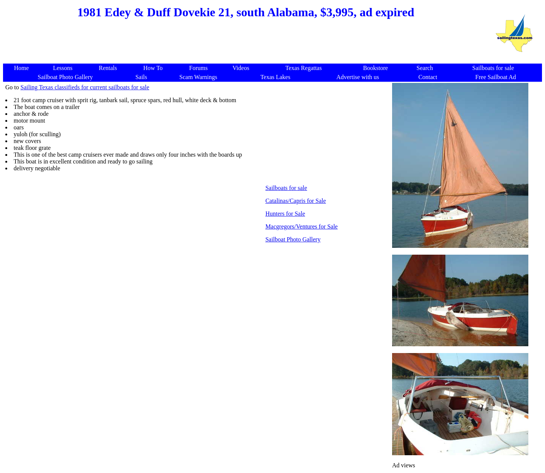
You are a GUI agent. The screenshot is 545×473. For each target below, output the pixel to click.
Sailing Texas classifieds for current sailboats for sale (84, 87)
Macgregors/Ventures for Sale (301, 226)
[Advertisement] (245, 45)
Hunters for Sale (285, 213)
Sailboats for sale (286, 188)
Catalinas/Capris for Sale (295, 201)
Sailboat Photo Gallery (293, 239)
